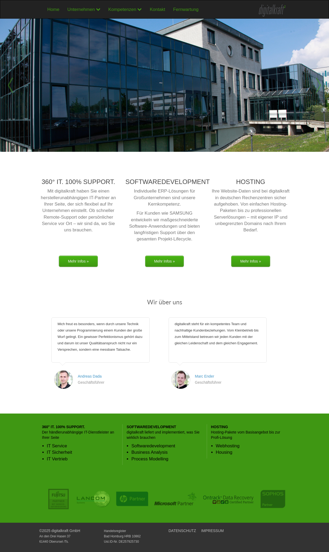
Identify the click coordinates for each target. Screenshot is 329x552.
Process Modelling (149, 458)
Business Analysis (149, 452)
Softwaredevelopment (153, 445)
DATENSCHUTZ (182, 531)
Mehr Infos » (78, 261)
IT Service (57, 445)
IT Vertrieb (57, 458)
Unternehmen (83, 9)
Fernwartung (185, 9)
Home (53, 9)
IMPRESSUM (212, 531)
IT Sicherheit (59, 452)
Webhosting (227, 445)
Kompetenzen (125, 9)
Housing (224, 452)
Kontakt (157, 9)
